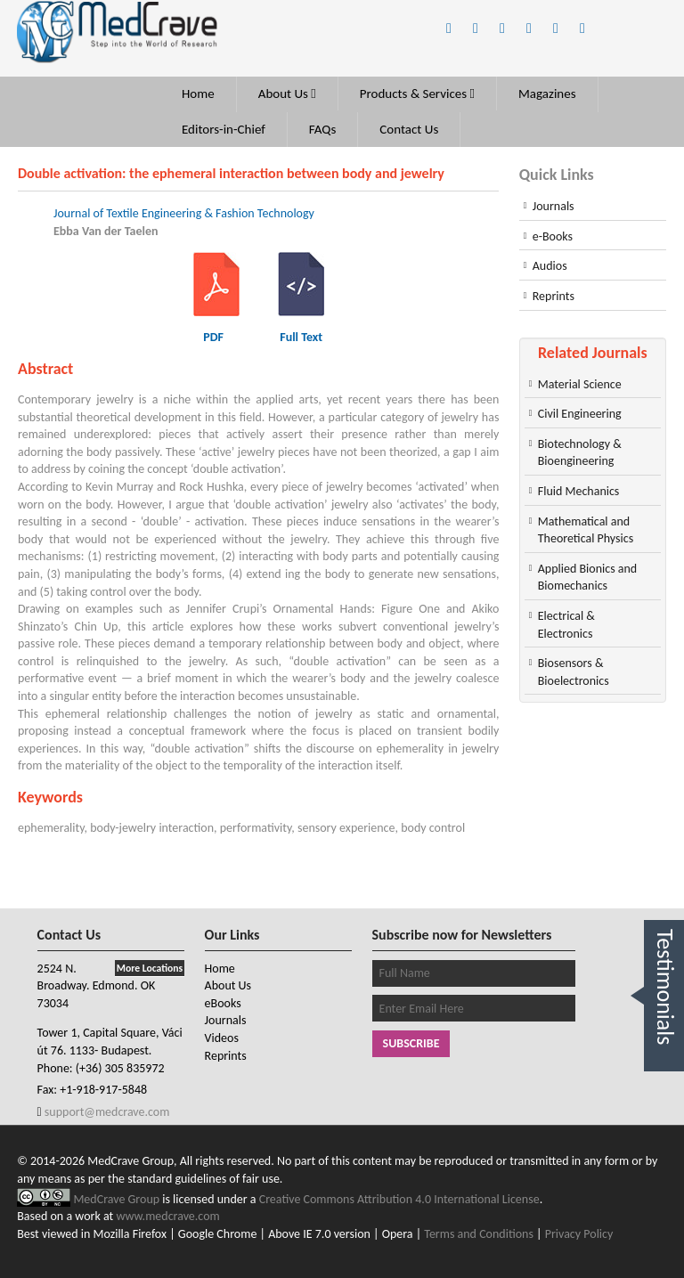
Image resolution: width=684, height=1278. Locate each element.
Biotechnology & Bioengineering (580, 452)
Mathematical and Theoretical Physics (585, 530)
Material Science (580, 384)
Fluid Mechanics (579, 491)
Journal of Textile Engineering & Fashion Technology (183, 213)
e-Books (553, 236)
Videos (222, 1038)
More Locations (150, 968)
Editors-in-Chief (223, 129)
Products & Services (417, 93)
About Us (287, 93)
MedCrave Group (117, 1199)
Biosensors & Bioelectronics (573, 671)
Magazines (547, 93)
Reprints (553, 296)
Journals (553, 206)
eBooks (223, 1003)
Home (198, 93)
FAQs (323, 129)
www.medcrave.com (167, 1216)
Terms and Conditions (478, 1233)
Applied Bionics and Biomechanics (587, 577)
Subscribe (411, 1043)
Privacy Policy (579, 1233)
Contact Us (408, 129)
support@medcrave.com (106, 1111)
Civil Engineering (580, 413)
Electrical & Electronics (566, 624)
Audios (550, 265)
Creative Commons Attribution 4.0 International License (399, 1199)
